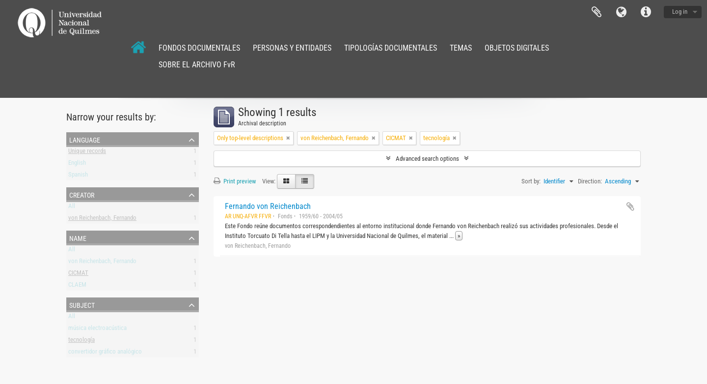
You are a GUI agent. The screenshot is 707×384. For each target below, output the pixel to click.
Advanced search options (427, 158)
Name (77, 237)
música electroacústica (97, 329)
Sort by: (531, 181)
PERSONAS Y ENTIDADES (292, 48)
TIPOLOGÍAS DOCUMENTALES (390, 48)
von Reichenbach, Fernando (102, 219)
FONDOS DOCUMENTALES (199, 48)
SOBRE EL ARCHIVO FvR (197, 64)
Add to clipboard (630, 206)
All (71, 207)
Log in (679, 11)
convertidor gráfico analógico (105, 353)
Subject (82, 304)
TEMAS (461, 48)
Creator (81, 194)
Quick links (645, 12)
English (77, 164)
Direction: (590, 181)
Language (621, 12)
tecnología (81, 341)
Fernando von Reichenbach (268, 206)
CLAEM (77, 286)
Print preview (235, 181)
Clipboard (596, 12)
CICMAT (78, 274)
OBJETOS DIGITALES (517, 48)
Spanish (78, 176)
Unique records (87, 152)
